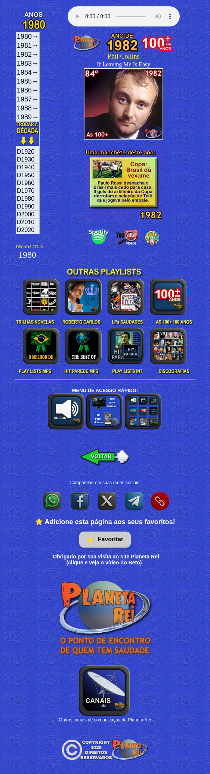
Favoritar (105, 539)
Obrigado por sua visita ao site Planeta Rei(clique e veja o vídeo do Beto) (106, 559)
